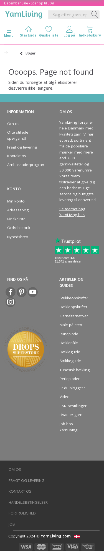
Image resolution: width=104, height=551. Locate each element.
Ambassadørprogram (24, 164)
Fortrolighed (22, 513)
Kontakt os (16, 155)
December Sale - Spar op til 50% (29, 3)
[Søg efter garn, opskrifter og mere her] (95, 15)
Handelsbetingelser (28, 502)
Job (12, 524)
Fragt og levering (22, 147)
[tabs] (90, 33)
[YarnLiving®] (23, 13)
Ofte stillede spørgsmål (17, 135)
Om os (13, 123)
